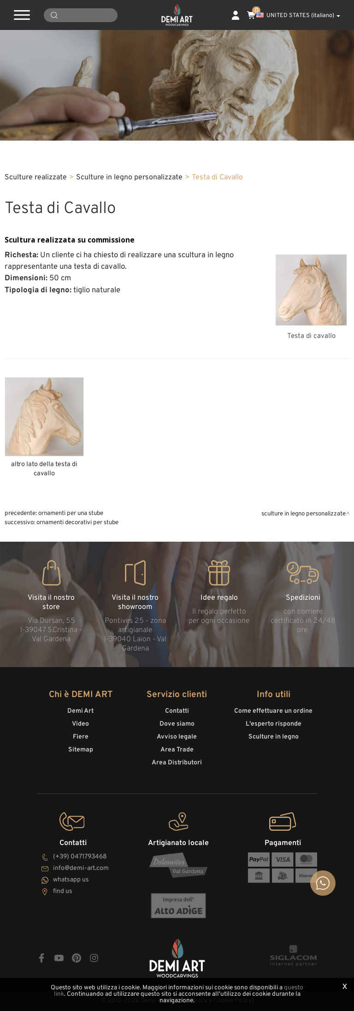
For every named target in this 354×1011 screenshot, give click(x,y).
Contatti (177, 711)
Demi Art (80, 711)
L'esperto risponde (273, 724)
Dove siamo (177, 724)
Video (80, 724)
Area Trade (177, 750)
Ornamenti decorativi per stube (77, 522)
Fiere (80, 737)
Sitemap (80, 750)
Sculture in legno (273, 737)
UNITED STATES (298, 15)
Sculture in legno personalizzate (129, 177)
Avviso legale (177, 737)
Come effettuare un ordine (273, 711)
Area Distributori (177, 763)
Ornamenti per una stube (70, 513)
